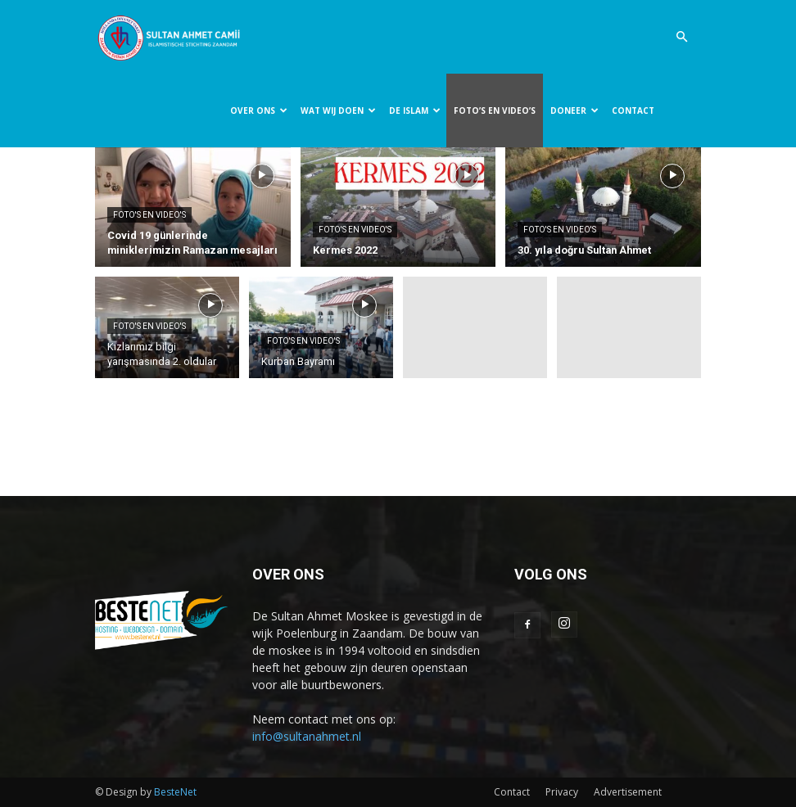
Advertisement (628, 792)
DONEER (574, 110)
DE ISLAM (415, 110)
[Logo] (168, 37)
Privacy (561, 792)
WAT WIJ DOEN (338, 110)
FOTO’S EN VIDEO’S (495, 110)
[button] (681, 37)
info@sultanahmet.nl (306, 736)
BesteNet (175, 792)
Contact (512, 792)
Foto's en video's (149, 214)
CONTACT (633, 110)
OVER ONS (258, 110)
